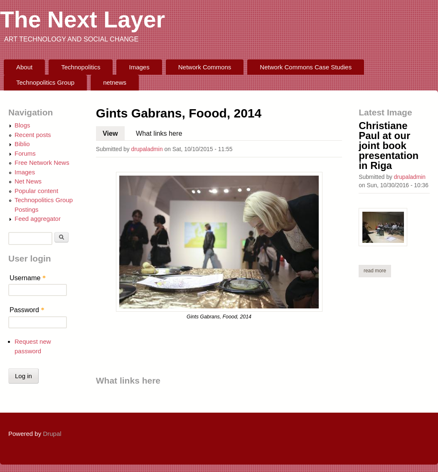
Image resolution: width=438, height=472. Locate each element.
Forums (25, 153)
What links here (159, 133)
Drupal (52, 433)
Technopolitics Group (45, 82)
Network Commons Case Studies (306, 67)
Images (139, 67)
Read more (377, 270)
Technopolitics (80, 67)
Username (28, 277)
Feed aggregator (38, 218)
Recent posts (33, 134)
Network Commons (204, 67)
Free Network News (42, 162)
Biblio (22, 143)
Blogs (22, 125)
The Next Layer (82, 19)
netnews (114, 82)
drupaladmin (146, 149)
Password (27, 309)
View (114, 131)
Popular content (36, 190)
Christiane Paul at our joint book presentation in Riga (388, 145)
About (24, 67)
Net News (28, 181)
